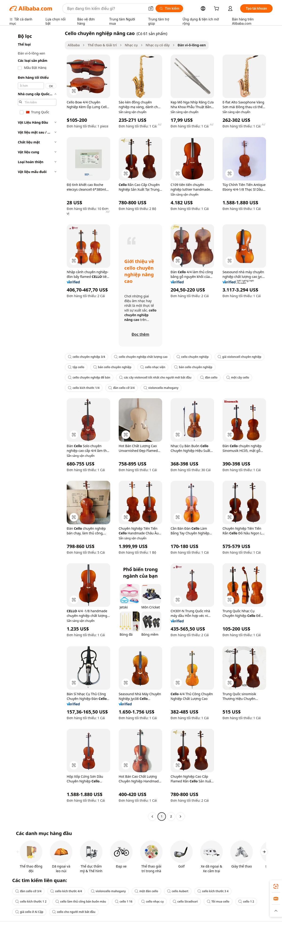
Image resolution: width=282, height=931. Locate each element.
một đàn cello (146, 891)
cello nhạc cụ (152, 901)
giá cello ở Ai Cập (29, 912)
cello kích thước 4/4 (66, 891)
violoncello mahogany (161, 388)
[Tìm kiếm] (169, 8)
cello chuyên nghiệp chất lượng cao (140, 357)
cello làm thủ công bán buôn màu (80, 901)
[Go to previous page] (152, 816)
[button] (151, 8)
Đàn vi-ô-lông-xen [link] (192, 45)
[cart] (217, 9)
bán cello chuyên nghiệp (112, 367)
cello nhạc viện (152, 367)
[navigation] (35, 425)
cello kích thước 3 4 (213, 891)
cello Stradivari (185, 901)
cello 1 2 (246, 901)
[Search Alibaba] (105, 8)
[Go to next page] (180, 816)
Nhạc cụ (131, 45)
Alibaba (74, 45)
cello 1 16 (123, 901)
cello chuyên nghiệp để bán (89, 377)
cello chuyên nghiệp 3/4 (86, 357)
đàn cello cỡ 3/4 (121, 388)
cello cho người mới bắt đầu (73, 912)
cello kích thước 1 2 (31, 901)
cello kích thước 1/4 (83, 388)
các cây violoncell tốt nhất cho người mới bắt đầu (155, 377)
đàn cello (208, 377)
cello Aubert (177, 891)
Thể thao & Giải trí (102, 45)
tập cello (76, 367)
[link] (276, 886)
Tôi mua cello (218, 901)
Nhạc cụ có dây (158, 45)
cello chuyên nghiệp (192, 357)
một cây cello (237, 377)
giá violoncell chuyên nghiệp (239, 357)
